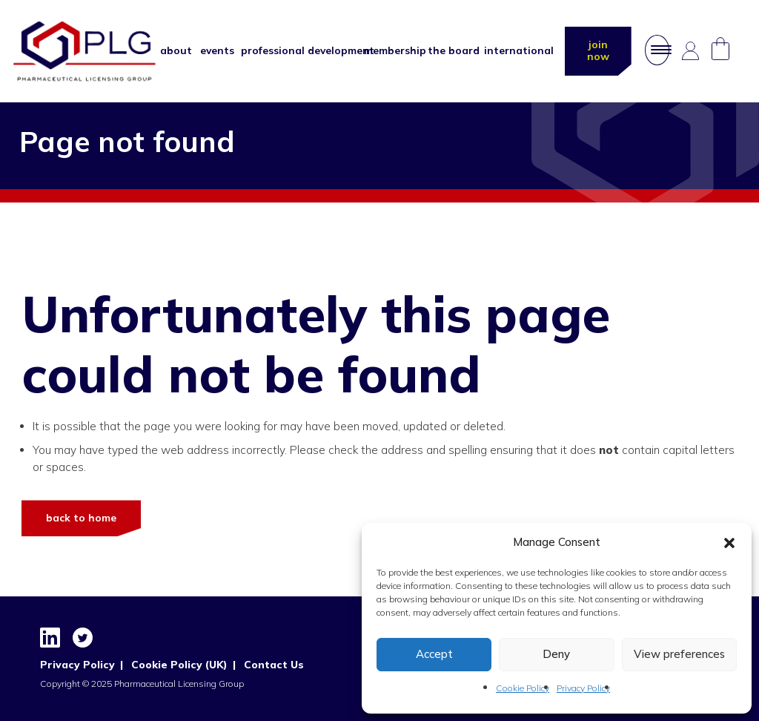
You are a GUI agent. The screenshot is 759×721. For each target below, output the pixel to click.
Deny (556, 654)
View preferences (679, 654)
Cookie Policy (522, 688)
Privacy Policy (583, 688)
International (511, 52)
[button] (729, 543)
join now (597, 51)
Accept (434, 654)
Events (213, 52)
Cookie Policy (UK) (177, 664)
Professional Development (295, 52)
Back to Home (81, 517)
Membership (388, 52)
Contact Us (270, 664)
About (173, 52)
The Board (448, 52)
